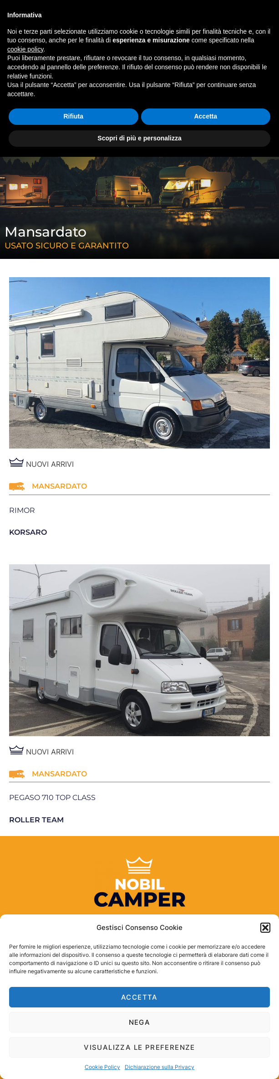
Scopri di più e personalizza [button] (139, 138)
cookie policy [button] (25, 49)
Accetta (139, 997)
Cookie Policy (102, 1067)
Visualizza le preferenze (139, 1047)
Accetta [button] (205, 116)
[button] (265, 927)
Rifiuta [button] (73, 116)
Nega (140, 1022)
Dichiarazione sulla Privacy (159, 1067)
